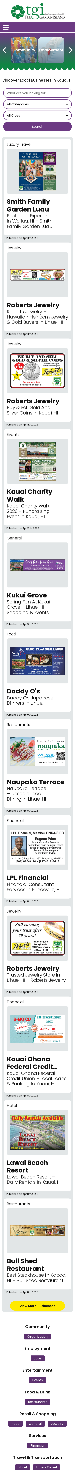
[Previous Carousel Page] (5, 49)
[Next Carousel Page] (70, 49)
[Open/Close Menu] (6, 27)
